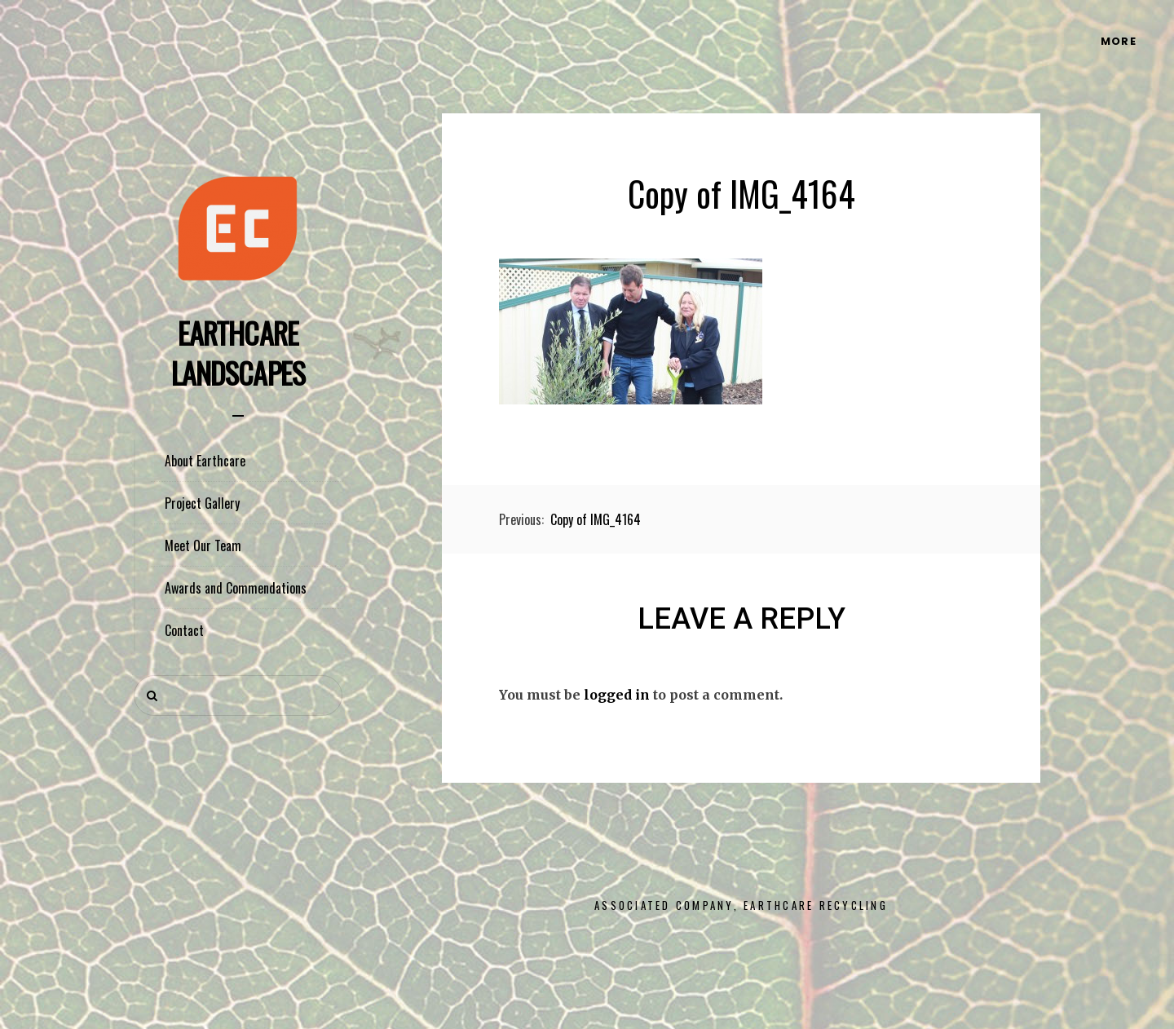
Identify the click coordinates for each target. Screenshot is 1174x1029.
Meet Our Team (203, 545)
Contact (184, 630)
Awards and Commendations (236, 588)
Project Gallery (202, 503)
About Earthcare (205, 460)
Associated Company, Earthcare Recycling (741, 905)
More (1118, 41)
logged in (617, 695)
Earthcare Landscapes (238, 352)
